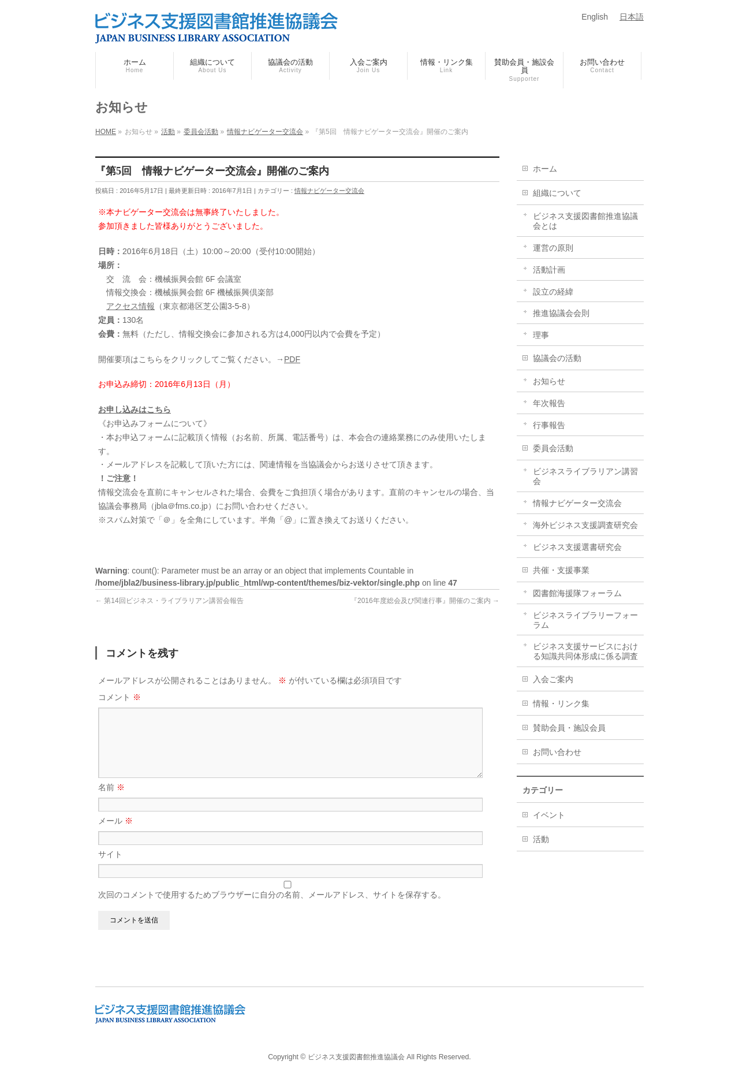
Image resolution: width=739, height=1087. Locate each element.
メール (115, 834)
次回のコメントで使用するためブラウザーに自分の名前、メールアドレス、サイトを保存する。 (272, 908)
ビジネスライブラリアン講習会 (585, 476)
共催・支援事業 (561, 570)
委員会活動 (553, 448)
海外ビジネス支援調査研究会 (585, 525)
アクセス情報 (130, 306)
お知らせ (549, 381)
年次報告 (549, 403)
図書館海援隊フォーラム (577, 593)
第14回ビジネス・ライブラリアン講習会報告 (169, 601)
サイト (110, 868)
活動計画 (549, 269)
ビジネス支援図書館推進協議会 (356, 1058)
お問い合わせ (557, 752)
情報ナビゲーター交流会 (329, 190)
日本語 (631, 16)
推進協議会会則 (561, 313)
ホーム (545, 168)
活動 (541, 839)
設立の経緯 (553, 291)
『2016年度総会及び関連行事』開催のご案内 (424, 601)
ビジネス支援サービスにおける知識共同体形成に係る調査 (585, 651)
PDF (292, 359)
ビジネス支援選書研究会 (577, 547)
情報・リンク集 (561, 703)
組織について (557, 193)
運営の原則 (553, 247)
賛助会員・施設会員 (569, 727)
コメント (119, 697)
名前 (111, 801)
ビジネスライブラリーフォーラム (585, 620)
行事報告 (549, 425)
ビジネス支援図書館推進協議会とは (585, 220)
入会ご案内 (553, 679)
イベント (549, 815)
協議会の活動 (557, 358)
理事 (541, 335)
